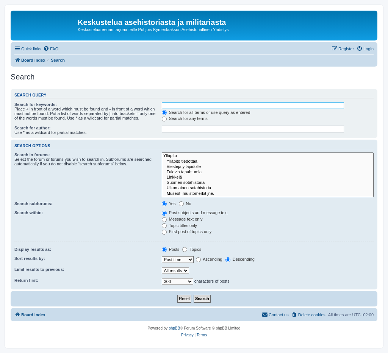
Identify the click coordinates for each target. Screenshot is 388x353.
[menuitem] (50, 48)
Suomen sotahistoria (268, 182)
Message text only (182, 219)
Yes (169, 203)
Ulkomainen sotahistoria (268, 188)
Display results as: (32, 249)
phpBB (174, 328)
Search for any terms (185, 118)
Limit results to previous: (39, 269)
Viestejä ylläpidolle (268, 167)
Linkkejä (268, 177)
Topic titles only (179, 225)
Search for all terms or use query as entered (206, 112)
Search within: (28, 212)
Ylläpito (268, 156)
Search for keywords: (35, 104)
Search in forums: (32, 154)
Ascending (209, 259)
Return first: (26, 280)
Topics (191, 249)
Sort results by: (29, 258)
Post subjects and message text (195, 212)
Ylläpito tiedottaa (268, 161)
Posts (171, 249)
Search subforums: (33, 203)
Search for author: (32, 128)
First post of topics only (187, 231)
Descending (240, 259)
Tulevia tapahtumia (268, 172)
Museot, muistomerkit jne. (268, 193)
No (185, 203)
